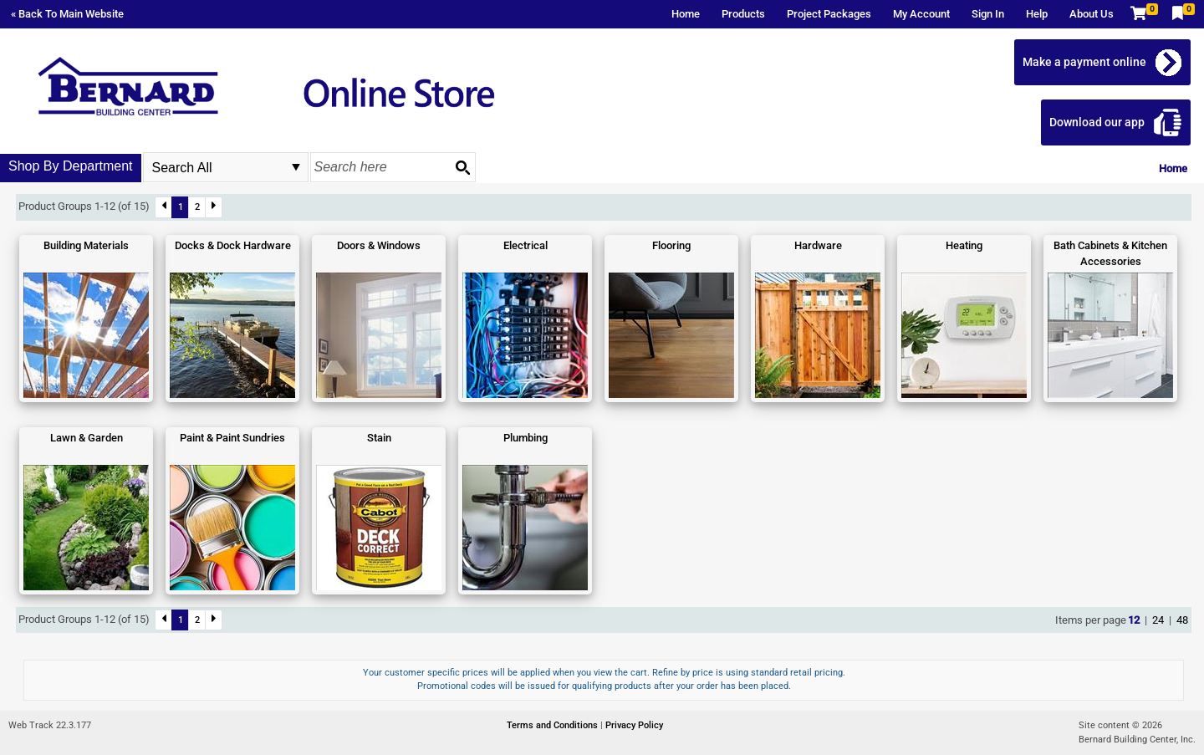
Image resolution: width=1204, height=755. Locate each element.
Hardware (818, 245)
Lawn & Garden (86, 437)
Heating (964, 245)
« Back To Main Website (67, 14)
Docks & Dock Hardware (233, 245)
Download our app (1097, 122)
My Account (921, 14)
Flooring (671, 245)
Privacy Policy (634, 725)
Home (685, 14)
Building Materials (86, 245)
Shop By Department (70, 166)
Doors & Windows (379, 245)
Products (743, 14)
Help (1037, 14)
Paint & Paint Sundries (232, 437)
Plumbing (525, 437)
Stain (379, 437)
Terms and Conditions (553, 725)
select (296, 167)
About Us (1091, 14)
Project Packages (829, 14)
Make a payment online (1084, 62)
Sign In (988, 14)
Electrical (525, 245)
